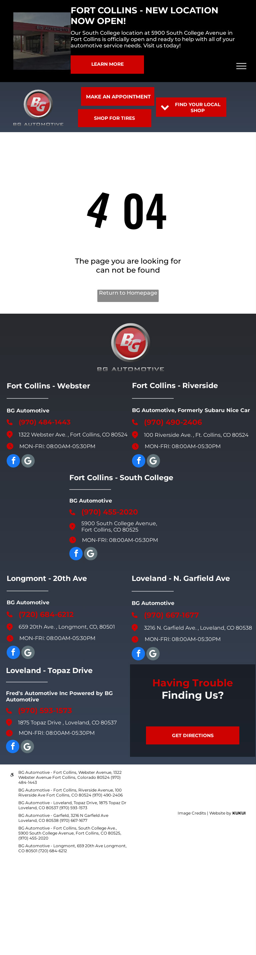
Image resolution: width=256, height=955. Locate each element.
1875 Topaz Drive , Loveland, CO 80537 (67, 722)
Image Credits (192, 813)
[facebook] (13, 461)
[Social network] (90, 554)
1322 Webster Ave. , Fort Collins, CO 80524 (73, 434)
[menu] (241, 66)
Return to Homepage (128, 293)
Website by (220, 813)
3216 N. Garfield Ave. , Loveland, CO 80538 (198, 628)
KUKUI (239, 813)
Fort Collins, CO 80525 (109, 530)
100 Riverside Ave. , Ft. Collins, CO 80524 (196, 435)
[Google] (28, 461)
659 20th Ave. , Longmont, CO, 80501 (67, 627)
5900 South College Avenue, (119, 523)
